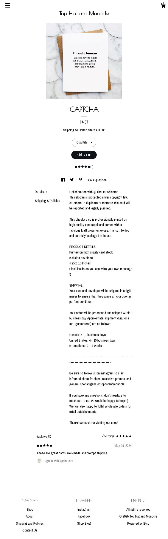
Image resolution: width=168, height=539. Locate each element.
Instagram (84, 509)
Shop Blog (84, 523)
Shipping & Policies (47, 200)
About (30, 516)
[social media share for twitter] (72, 180)
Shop (29, 509)
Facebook (84, 516)
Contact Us (29, 530)
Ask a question (97, 180)
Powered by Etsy (138, 523)
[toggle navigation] (7, 5)
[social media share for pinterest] (81, 180)
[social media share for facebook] (63, 180)
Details (41, 191)
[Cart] (163, 6)
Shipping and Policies (30, 523)
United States (88, 130)
